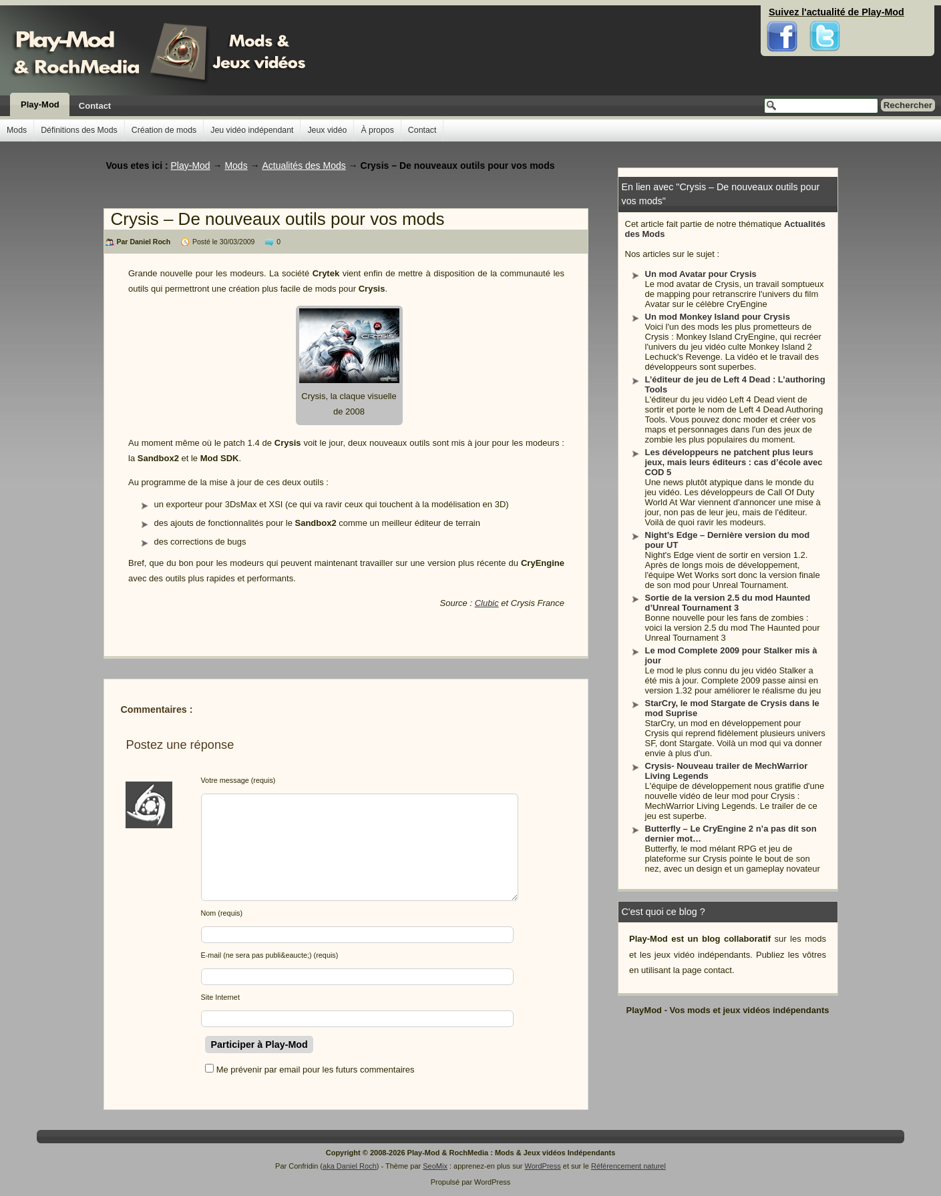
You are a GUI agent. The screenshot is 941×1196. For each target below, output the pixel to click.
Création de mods (164, 130)
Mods (17, 130)
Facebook (782, 13)
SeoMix (435, 1166)
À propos (377, 130)
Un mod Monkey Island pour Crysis (717, 317)
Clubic (487, 603)
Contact (95, 106)
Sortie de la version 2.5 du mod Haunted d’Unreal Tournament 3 (728, 603)
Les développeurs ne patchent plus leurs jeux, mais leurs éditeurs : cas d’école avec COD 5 (734, 462)
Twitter (825, 13)
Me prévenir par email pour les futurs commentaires (315, 1070)
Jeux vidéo (327, 130)
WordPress (543, 1166)
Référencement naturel (628, 1166)
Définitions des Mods (79, 130)
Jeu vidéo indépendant (251, 130)
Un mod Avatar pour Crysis (701, 274)
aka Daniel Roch (350, 1166)
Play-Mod (40, 104)
